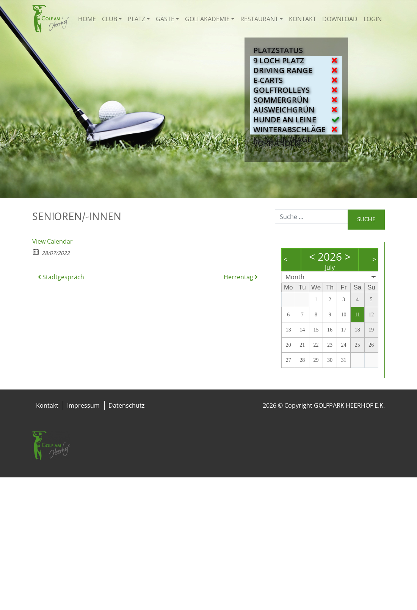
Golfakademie (207, 19)
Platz (136, 19)
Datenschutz (126, 405)
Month (294, 277)
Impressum (83, 405)
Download (339, 19)
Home (87, 19)
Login (373, 19)
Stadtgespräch (61, 277)
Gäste (165, 19)
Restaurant (259, 19)
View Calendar (52, 241)
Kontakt (302, 19)
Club (109, 19)
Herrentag (241, 277)
